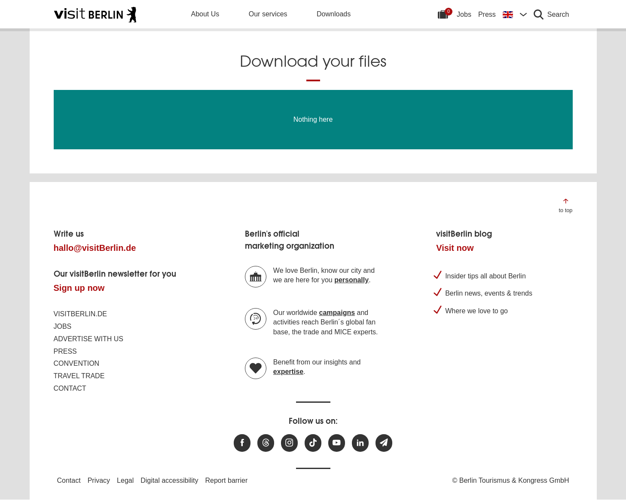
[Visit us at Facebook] (242, 443)
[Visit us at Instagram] (289, 443)
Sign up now (79, 288)
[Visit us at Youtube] (336, 443)
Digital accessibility (169, 480)
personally (351, 280)
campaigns (337, 312)
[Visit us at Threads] (265, 443)
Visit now (454, 248)
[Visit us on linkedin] (360, 443)
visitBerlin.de (80, 314)
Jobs (464, 14)
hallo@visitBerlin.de (95, 248)
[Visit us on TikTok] (313, 443)
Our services (268, 14)
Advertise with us (88, 339)
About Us (205, 14)
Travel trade (79, 376)
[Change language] (514, 14)
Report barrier (226, 480)
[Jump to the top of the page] (565, 205)
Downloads (334, 14)
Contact (70, 388)
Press (487, 14)
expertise (288, 371)
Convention (77, 363)
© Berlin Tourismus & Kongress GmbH (510, 480)
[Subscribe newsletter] (384, 443)
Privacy (99, 480)
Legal (125, 480)
